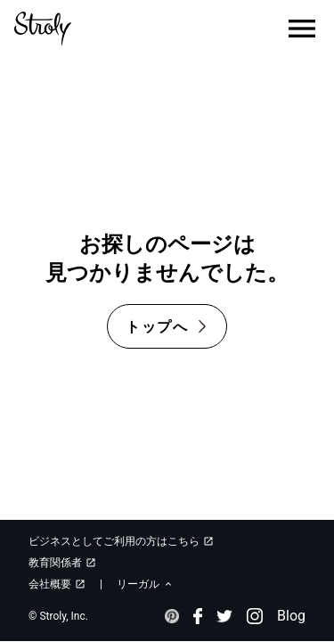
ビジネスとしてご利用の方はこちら (121, 541)
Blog (291, 615)
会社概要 (57, 584)
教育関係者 (62, 563)
